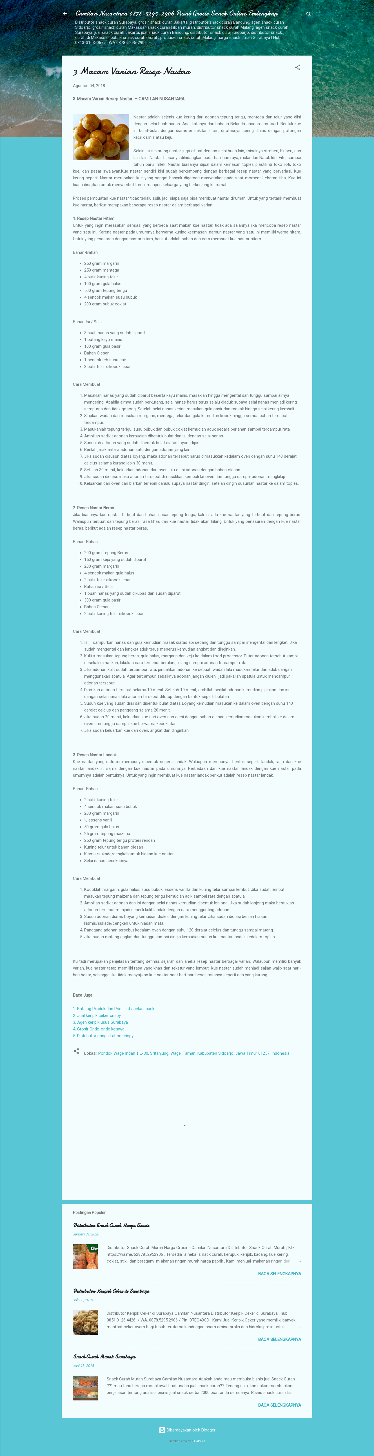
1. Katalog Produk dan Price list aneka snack (113, 1008)
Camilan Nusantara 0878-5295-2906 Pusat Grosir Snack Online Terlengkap (176, 13)
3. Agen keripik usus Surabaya (100, 1022)
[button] (297, 68)
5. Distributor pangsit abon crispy (103, 1035)
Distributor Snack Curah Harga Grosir (111, 1225)
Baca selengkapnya (279, 1273)
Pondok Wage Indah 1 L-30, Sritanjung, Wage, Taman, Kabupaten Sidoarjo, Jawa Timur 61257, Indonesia (194, 1053)
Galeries (199, 1441)
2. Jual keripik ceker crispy (97, 1015)
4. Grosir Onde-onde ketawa (98, 1029)
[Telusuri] (309, 15)
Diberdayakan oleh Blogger (187, 1430)
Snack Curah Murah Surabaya (104, 1356)
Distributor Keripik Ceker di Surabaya (111, 1291)
